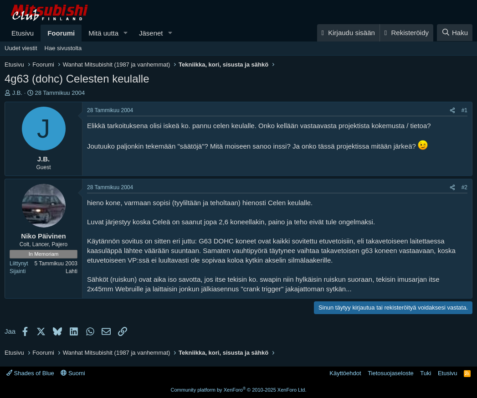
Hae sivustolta (63, 48)
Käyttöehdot (345, 373)
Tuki (425, 373)
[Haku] (454, 32)
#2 (464, 187)
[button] (125, 33)
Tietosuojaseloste (391, 373)
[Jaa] (452, 110)
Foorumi (61, 33)
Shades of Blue (30, 373)
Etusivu (22, 33)
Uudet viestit (21, 48)
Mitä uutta (103, 33)
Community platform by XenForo (239, 390)
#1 (464, 110)
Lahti (71, 271)
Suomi (73, 373)
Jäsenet (151, 33)
